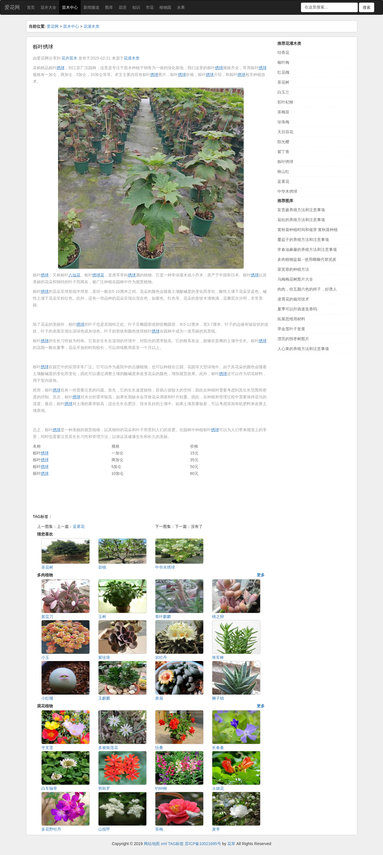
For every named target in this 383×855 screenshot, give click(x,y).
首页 (31, 7)
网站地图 (152, 843)
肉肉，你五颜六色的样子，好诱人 (307, 289)
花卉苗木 (69, 58)
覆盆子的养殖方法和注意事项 (303, 239)
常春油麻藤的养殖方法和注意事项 (307, 249)
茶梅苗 (283, 112)
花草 (231, 843)
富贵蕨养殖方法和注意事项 (301, 210)
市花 (150, 7)
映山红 (283, 171)
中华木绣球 (287, 191)
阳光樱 (283, 141)
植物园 (165, 7)
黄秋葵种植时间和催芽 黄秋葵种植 (307, 229)
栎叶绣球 (285, 161)
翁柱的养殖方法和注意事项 (301, 219)
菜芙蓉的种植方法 (293, 269)
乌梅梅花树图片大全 (295, 279)
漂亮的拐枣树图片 (293, 339)
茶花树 (283, 82)
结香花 (283, 52)
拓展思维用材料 (291, 319)
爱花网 (12, 7)
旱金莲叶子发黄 (291, 329)
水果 (181, 7)
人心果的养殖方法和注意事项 (303, 348)
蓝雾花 (79, 526)
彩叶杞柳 (285, 102)
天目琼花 (285, 132)
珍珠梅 (283, 122)
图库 (109, 7)
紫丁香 (283, 151)
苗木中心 (70, 7)
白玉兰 (283, 92)
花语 (123, 7)
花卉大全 (48, 7)
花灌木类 (91, 26)
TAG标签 (176, 843)
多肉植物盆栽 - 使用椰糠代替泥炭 (306, 259)
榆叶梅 (283, 62)
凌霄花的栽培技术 (293, 299)
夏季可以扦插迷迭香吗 (297, 309)
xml (164, 843)
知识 (136, 7)
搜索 (367, 7)
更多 (261, 575)
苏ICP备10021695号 (203, 843)
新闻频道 (91, 7)
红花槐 (283, 72)
